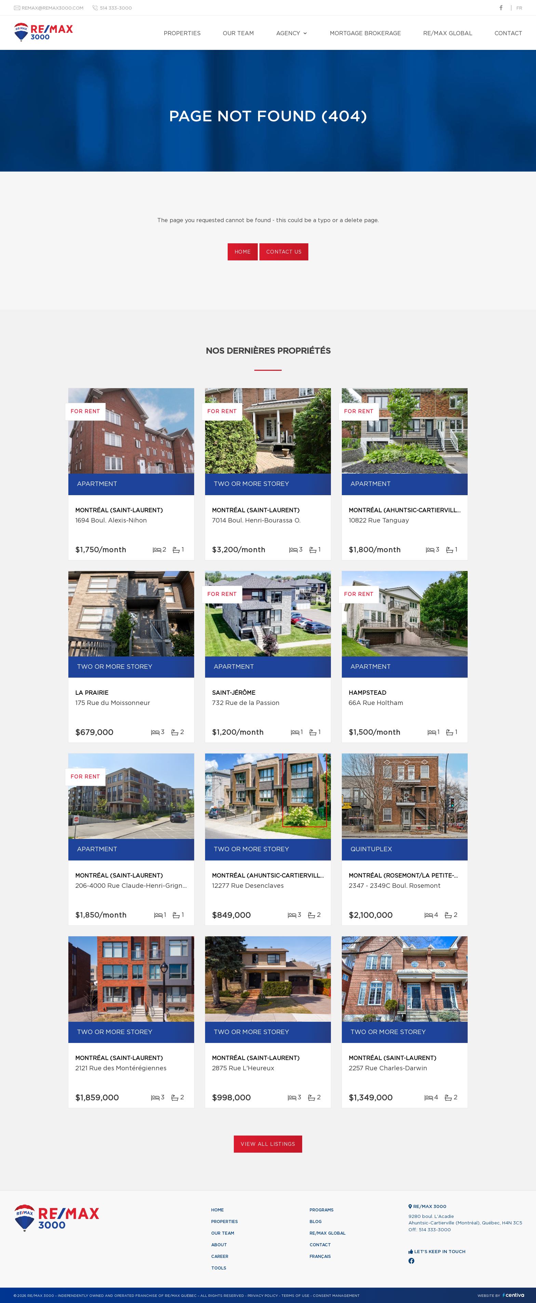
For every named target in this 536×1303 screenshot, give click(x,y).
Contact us (284, 252)
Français (320, 1256)
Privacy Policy (262, 1296)
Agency (288, 33)
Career (219, 1256)
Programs (322, 1210)
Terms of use (295, 1296)
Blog (316, 1222)
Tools (218, 1268)
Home (242, 252)
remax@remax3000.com (52, 8)
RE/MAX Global (447, 33)
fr (519, 8)
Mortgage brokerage (365, 33)
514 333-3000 (116, 8)
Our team (238, 33)
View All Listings (268, 1144)
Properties (182, 33)
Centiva (513, 1295)
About (219, 1245)
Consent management (336, 1296)
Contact (508, 33)
